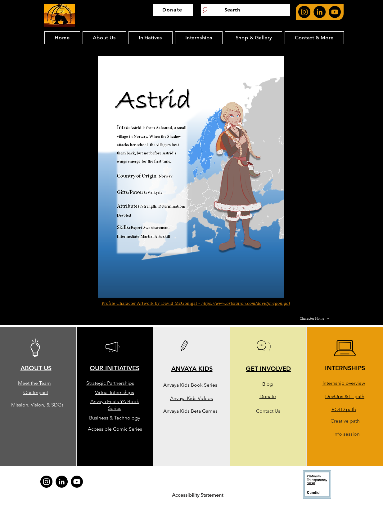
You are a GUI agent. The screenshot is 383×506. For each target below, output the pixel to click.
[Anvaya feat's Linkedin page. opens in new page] (319, 12)
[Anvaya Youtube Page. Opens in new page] (335, 12)
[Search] (245, 10)
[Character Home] (315, 319)
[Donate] (173, 10)
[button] (191, 177)
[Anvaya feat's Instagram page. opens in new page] (304, 12)
